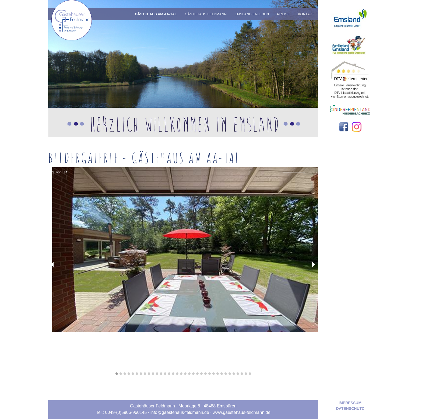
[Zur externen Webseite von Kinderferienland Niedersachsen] (350, 109)
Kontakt (306, 14)
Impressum (350, 403)
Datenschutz (350, 408)
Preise (283, 14)
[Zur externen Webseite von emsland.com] (350, 15)
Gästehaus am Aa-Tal (156, 14)
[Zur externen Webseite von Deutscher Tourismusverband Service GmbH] (350, 77)
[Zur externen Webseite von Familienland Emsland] (350, 44)
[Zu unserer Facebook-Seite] (344, 126)
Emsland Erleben (252, 14)
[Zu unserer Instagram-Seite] (356, 126)
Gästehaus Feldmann (206, 14)
